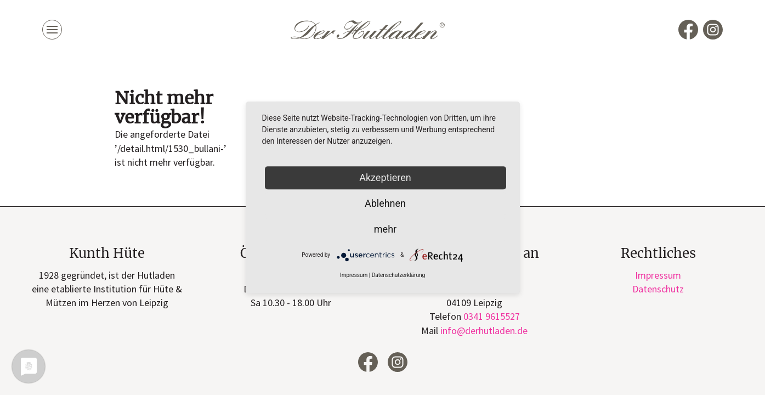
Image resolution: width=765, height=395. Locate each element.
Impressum (658, 275)
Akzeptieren (385, 177)
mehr (385, 229)
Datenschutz (658, 289)
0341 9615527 (491, 316)
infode (484, 330)
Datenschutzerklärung (398, 276)
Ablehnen (385, 203)
